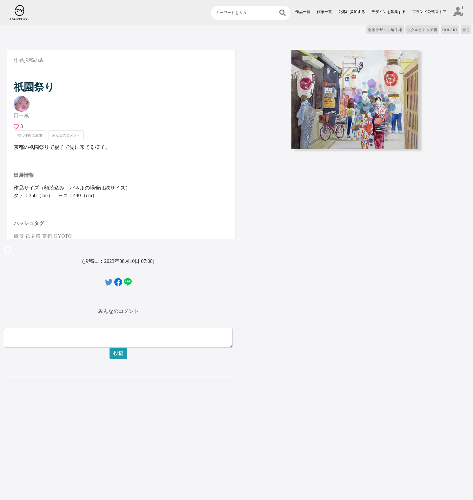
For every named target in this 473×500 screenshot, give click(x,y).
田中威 (21, 115)
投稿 (118, 353)
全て (466, 30)
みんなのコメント (66, 135)
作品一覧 (302, 12)
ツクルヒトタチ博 (422, 30)
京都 (47, 236)
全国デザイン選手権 (385, 30)
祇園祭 (33, 236)
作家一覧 (324, 12)
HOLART (449, 30)
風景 (19, 236)
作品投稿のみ (29, 60)
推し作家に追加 (29, 135)
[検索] (282, 13)
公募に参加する (351, 12)
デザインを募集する (388, 12)
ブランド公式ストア (429, 12)
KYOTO (63, 236)
